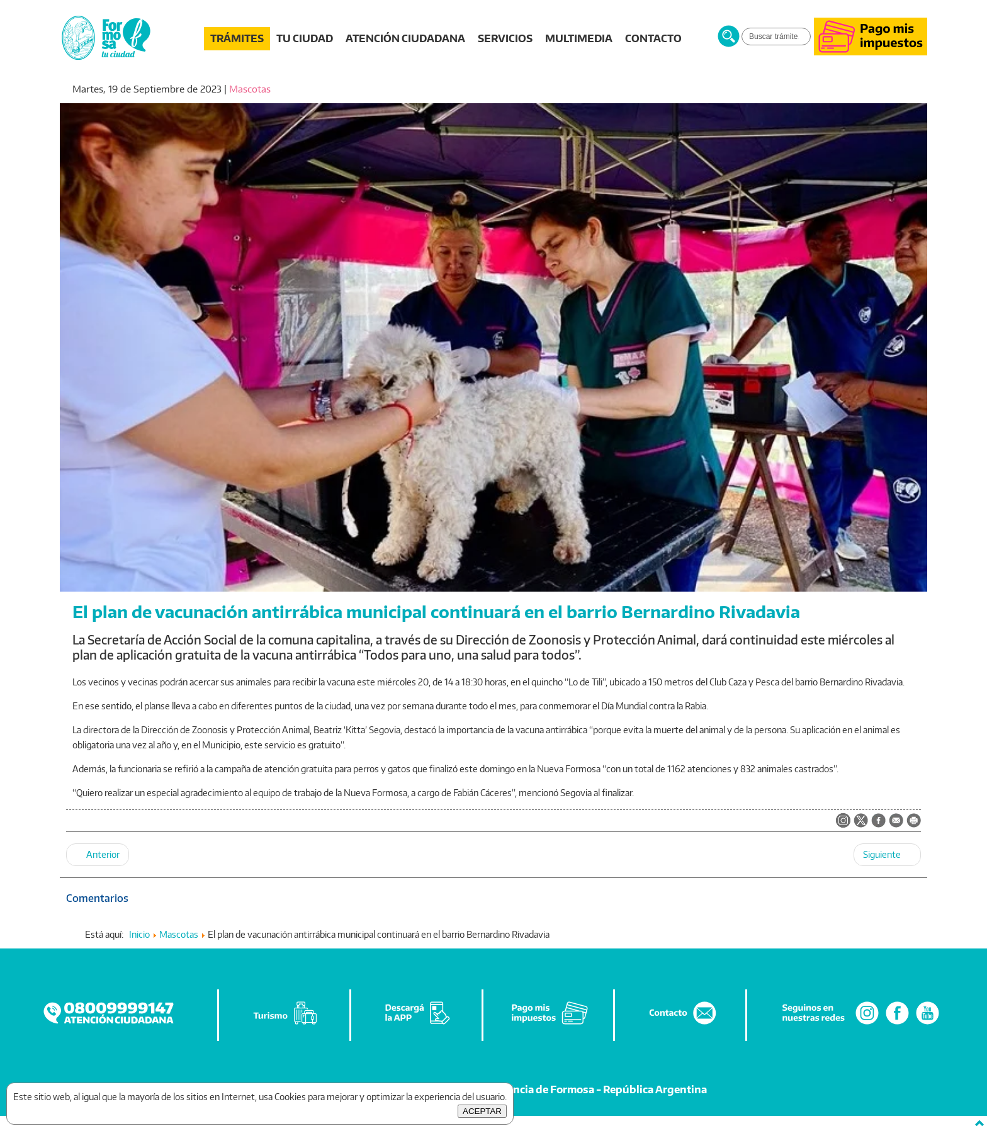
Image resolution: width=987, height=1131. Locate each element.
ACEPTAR (482, 1111)
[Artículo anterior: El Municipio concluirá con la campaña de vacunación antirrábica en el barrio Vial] (97, 854)
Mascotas (250, 89)
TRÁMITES (237, 38)
